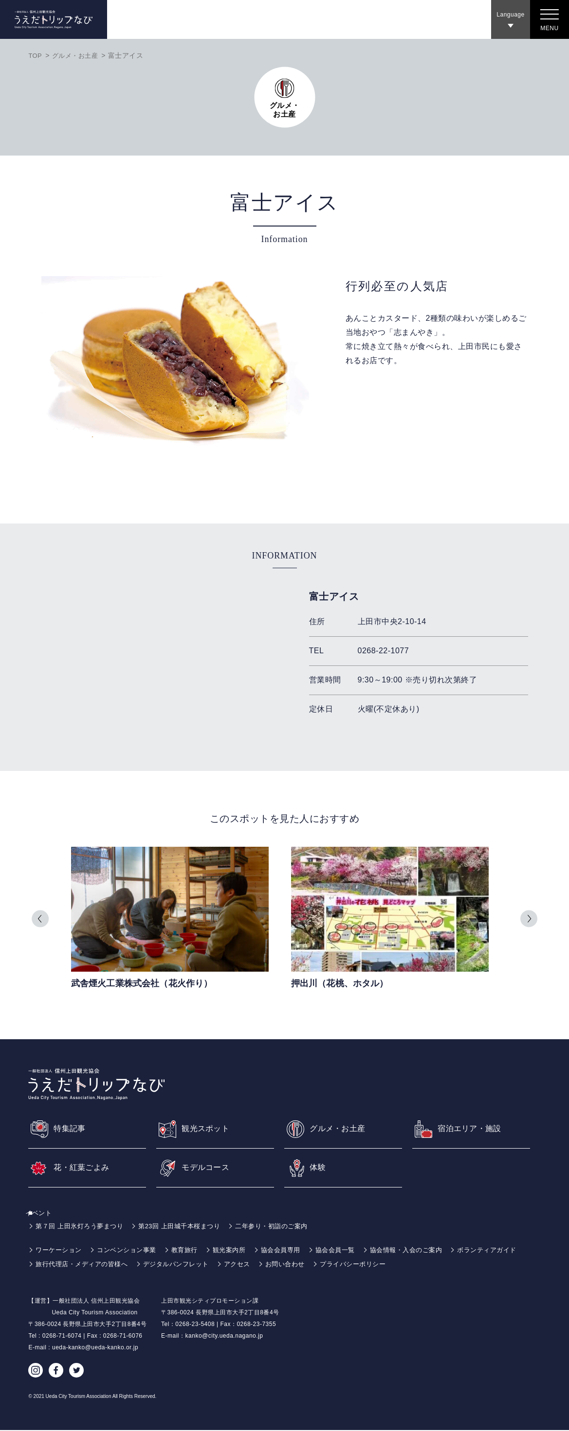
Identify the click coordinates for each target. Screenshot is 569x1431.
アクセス (328, 1265)
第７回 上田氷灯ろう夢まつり (82, 1227)
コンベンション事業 (132, 1251)
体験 (319, 1167)
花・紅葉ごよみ (85, 1167)
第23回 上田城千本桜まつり (188, 1227)
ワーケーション (60, 1251)
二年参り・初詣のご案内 (287, 1227)
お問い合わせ (379, 1265)
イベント (44, 1214)
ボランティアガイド (67, 1265)
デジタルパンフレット (263, 1265)
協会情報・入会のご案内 (427, 1251)
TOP (35, 55)
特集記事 (72, 1128)
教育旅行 (193, 1251)
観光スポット (209, 1128)
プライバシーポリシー (450, 1265)
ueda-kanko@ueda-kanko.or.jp (95, 1348)
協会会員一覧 (351, 1251)
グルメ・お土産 (78, 55)
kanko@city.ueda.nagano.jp (224, 1336)
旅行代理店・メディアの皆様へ (163, 1265)
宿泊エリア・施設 (474, 1128)
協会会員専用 (294, 1251)
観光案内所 (240, 1251)
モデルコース (209, 1167)
